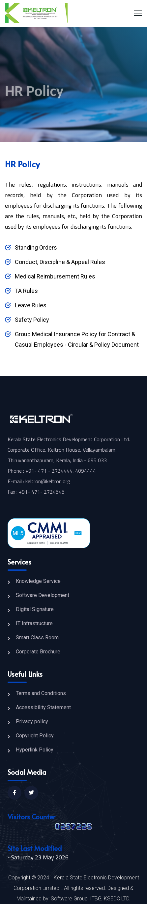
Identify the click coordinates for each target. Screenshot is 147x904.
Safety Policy (32, 319)
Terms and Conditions (41, 693)
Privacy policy (32, 721)
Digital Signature (35, 609)
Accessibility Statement (43, 707)
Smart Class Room (37, 637)
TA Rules (26, 290)
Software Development (42, 595)
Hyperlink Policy (34, 750)
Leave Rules (30, 305)
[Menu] (138, 13)
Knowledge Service (38, 581)
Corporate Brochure (38, 651)
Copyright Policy (35, 735)
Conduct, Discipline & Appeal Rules (60, 261)
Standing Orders (36, 247)
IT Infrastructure (34, 623)
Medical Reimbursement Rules (55, 276)
